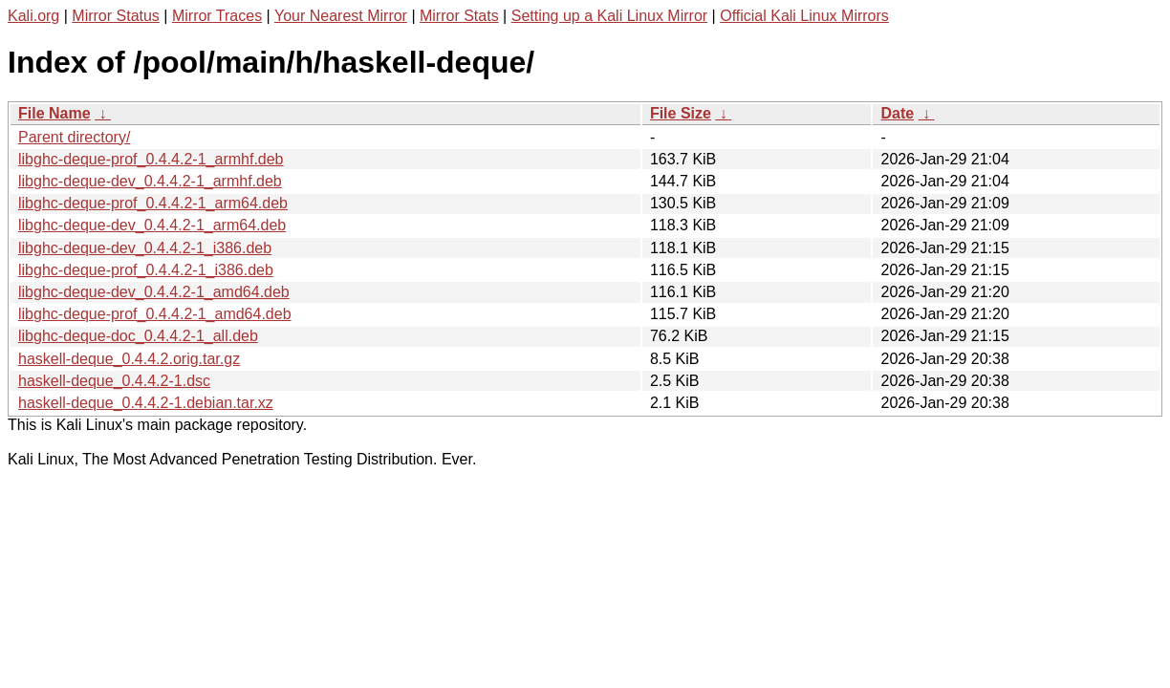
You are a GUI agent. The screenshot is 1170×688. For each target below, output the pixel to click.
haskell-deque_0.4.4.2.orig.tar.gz (129, 359)
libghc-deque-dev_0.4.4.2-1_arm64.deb (152, 225)
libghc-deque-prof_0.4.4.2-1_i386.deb (145, 270)
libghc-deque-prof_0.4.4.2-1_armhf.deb (151, 159)
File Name (54, 113)
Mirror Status (116, 16)
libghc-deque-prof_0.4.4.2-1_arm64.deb (153, 203)
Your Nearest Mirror (340, 16)
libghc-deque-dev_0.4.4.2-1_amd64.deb (154, 292)
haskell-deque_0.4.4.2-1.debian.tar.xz (145, 403)
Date (897, 113)
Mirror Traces (217, 16)
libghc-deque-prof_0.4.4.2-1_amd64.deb (155, 314)
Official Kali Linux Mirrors (804, 16)
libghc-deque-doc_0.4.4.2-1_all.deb (138, 336)
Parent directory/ (74, 137)
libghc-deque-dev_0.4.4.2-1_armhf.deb (150, 181)
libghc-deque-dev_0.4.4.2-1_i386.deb (144, 248)
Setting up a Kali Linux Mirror (609, 16)
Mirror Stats (459, 16)
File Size (680, 113)
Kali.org (33, 16)
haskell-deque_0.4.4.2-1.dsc (114, 381)
